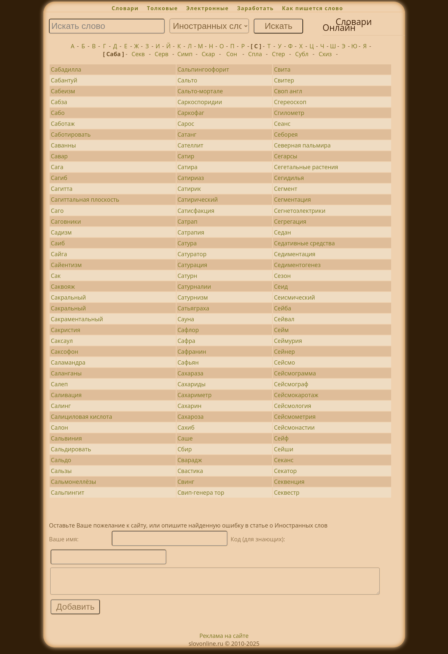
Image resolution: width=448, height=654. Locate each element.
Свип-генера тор (200, 492)
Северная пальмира (302, 145)
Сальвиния (66, 438)
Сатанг (187, 134)
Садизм (61, 232)
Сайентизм (66, 265)
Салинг (61, 406)
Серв (162, 54)
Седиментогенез (297, 265)
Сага (57, 167)
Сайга (59, 254)
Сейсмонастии (294, 427)
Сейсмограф (291, 384)
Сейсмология (292, 406)
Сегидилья (289, 178)
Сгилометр (289, 113)
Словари (125, 8)
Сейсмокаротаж (296, 395)
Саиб (58, 243)
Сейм (281, 330)
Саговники (66, 221)
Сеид (281, 286)
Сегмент (285, 188)
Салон (59, 427)
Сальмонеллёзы (73, 481)
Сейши (283, 449)
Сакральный (68, 297)
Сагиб (59, 178)
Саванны (63, 145)
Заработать (255, 8)
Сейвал (284, 319)
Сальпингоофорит (203, 69)
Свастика (190, 471)
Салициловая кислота (81, 416)
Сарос (185, 123)
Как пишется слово (312, 8)
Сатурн (187, 276)
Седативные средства (304, 243)
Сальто (187, 80)
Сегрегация (290, 221)
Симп (185, 54)
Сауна (185, 319)
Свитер (284, 80)
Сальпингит (67, 492)
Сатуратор (191, 254)
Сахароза (190, 416)
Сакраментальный (77, 319)
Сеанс (282, 123)
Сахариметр (194, 395)
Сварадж (189, 460)
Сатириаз (190, 178)
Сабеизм (63, 91)
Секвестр (286, 492)
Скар (208, 54)
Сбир (184, 449)
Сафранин (191, 351)
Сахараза (190, 373)
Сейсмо (284, 362)
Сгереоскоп (290, 102)
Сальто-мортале (200, 91)
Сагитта (62, 188)
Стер (278, 54)
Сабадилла (66, 69)
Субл (301, 54)
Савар (59, 156)
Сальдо (61, 460)
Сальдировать (71, 449)
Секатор (285, 471)
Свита (282, 69)
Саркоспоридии (199, 102)
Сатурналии (194, 286)
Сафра (186, 341)
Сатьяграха (193, 308)
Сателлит (190, 145)
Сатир (185, 156)
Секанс (283, 460)
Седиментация (294, 254)
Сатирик (189, 188)
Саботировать (71, 134)
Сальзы (61, 471)
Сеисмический (294, 297)
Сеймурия (288, 341)
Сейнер (284, 351)
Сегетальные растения (306, 167)
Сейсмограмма (295, 373)
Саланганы (66, 373)
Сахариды (191, 384)
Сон (231, 54)
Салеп (59, 384)
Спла (255, 54)
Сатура (187, 243)
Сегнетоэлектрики (299, 210)
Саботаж (63, 123)
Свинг (185, 481)
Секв (138, 54)
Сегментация (292, 199)
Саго (57, 210)
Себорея (285, 134)
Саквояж (63, 286)
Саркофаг (190, 113)
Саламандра (68, 362)
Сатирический (197, 199)
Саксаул (62, 341)
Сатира (187, 167)
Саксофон (64, 351)
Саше (185, 438)
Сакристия (66, 330)
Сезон (282, 276)
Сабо (58, 113)
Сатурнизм (192, 297)
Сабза (59, 102)
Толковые (162, 8)
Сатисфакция (195, 210)
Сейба (282, 308)
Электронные (207, 8)
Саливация (66, 395)
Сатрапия (190, 232)
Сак (56, 276)
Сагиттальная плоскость (85, 199)
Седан (282, 232)
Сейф (281, 438)
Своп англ (288, 91)
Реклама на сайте (224, 640)
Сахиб (186, 427)
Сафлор (188, 330)
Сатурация (192, 265)
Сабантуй (64, 80)
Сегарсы (285, 156)
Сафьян (188, 362)
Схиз (325, 54)
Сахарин (189, 406)
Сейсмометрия (295, 416)
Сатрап (187, 221)
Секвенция (289, 481)
